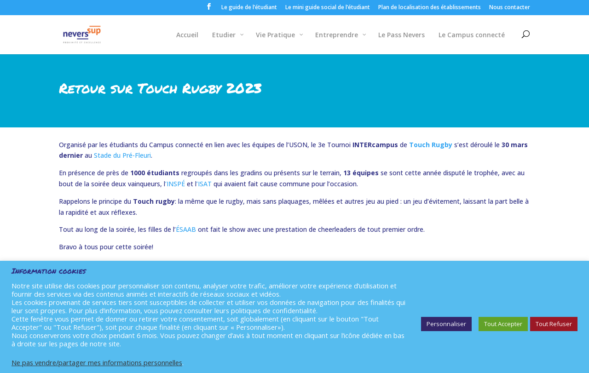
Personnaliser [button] (446, 324)
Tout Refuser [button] (554, 324)
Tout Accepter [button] (503, 324)
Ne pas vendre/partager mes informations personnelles (97, 362)
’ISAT (204, 183)
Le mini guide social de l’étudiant (327, 8)
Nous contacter (509, 8)
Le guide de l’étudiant (249, 8)
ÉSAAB (186, 229)
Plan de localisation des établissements (429, 8)
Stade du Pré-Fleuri (122, 155)
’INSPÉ (175, 183)
